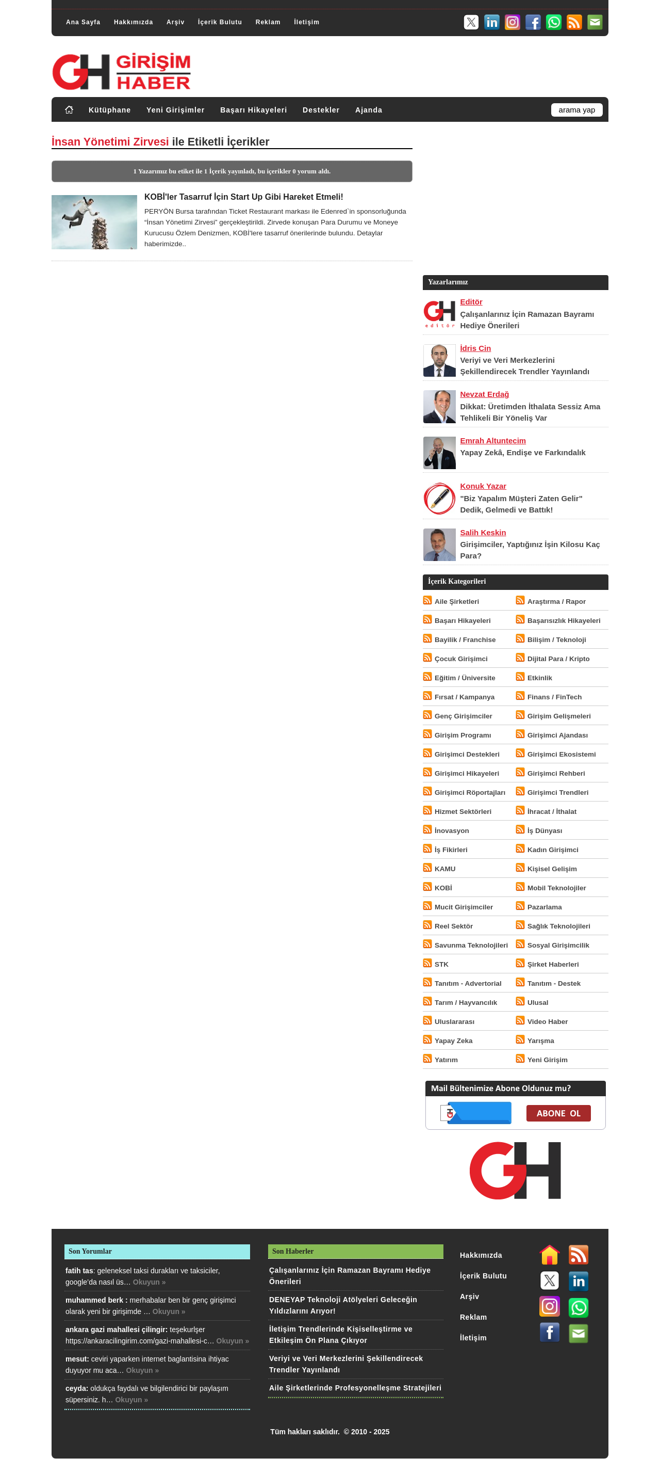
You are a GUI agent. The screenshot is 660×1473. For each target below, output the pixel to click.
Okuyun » (149, 1282)
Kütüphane (110, 110)
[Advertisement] (514, 200)
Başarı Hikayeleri (253, 110)
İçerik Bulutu (220, 22)
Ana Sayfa (83, 22)
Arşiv (176, 22)
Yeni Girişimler (175, 110)
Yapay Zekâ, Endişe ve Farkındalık (522, 452)
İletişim (306, 22)
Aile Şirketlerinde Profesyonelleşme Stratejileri (355, 1388)
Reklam (268, 22)
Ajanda (369, 110)
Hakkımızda (133, 22)
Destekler (321, 110)
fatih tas (79, 1271)
